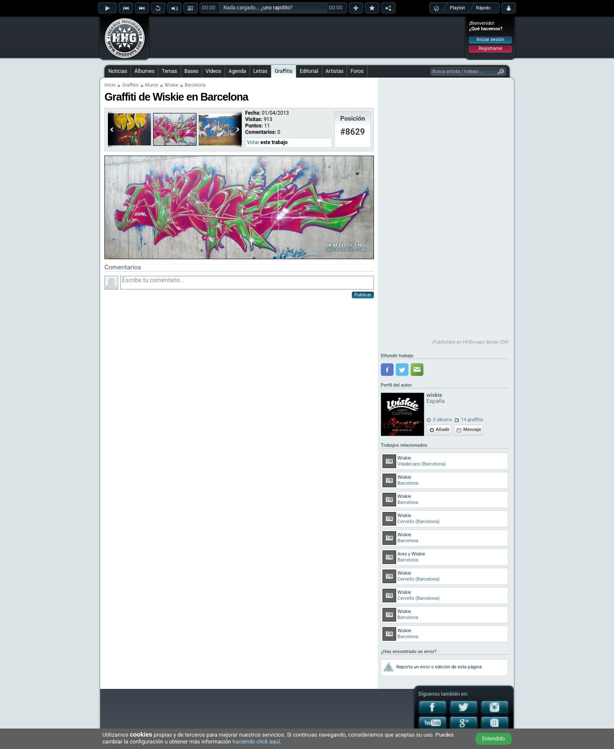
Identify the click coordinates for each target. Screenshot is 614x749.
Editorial (309, 71)
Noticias (117, 71)
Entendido (493, 739)
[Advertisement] (307, 37)
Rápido (483, 8)
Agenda (237, 71)
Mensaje (472, 429)
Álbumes (144, 71)
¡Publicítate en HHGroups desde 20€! (470, 342)
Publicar (362, 295)
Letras (260, 71)
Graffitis (284, 71)
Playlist (457, 8)
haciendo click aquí (256, 741)
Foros (356, 71)
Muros (151, 85)
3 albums (442, 419)
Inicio (110, 85)
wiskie (434, 395)
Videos (213, 71)
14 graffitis (472, 419)
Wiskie (171, 85)
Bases (192, 71)
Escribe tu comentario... (247, 282)
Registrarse (490, 48)
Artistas (335, 71)
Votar (253, 142)
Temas (169, 71)
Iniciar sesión (490, 39)
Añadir (442, 429)
